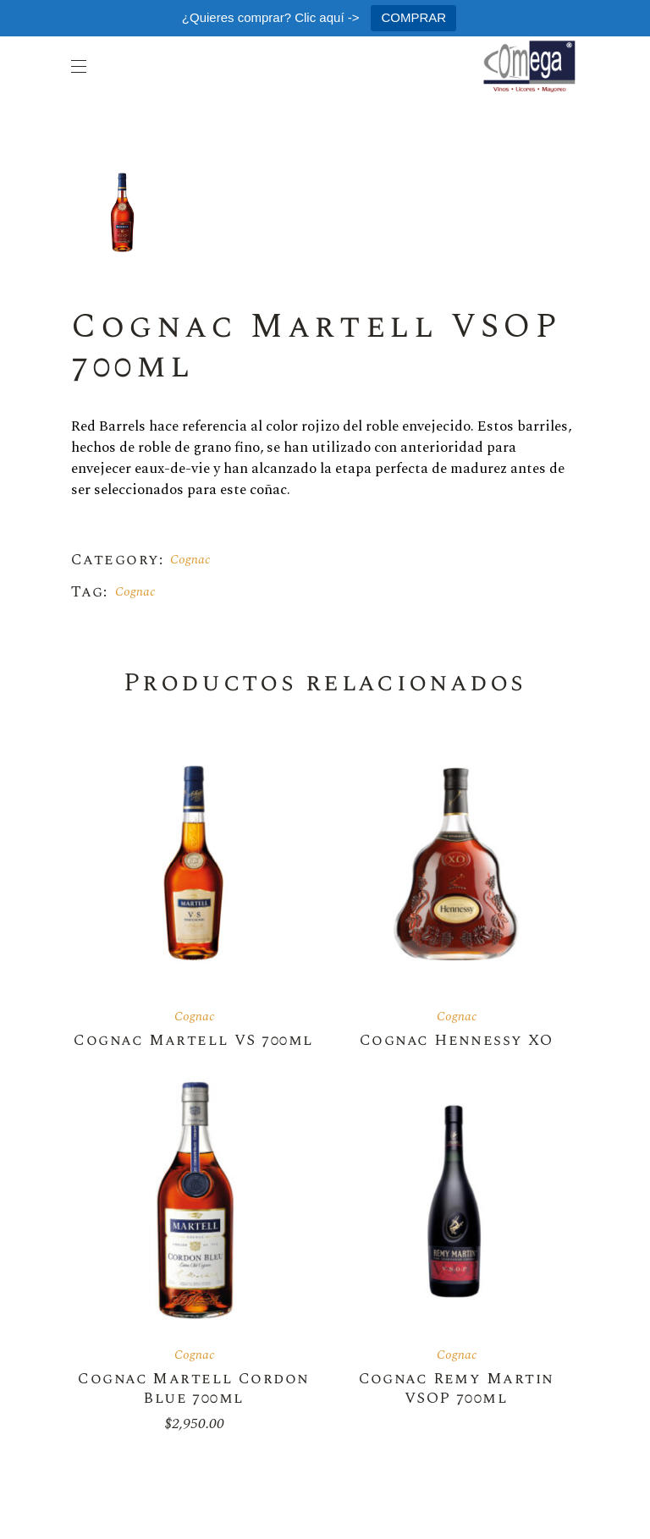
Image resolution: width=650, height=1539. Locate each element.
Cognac (190, 559)
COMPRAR (413, 17)
